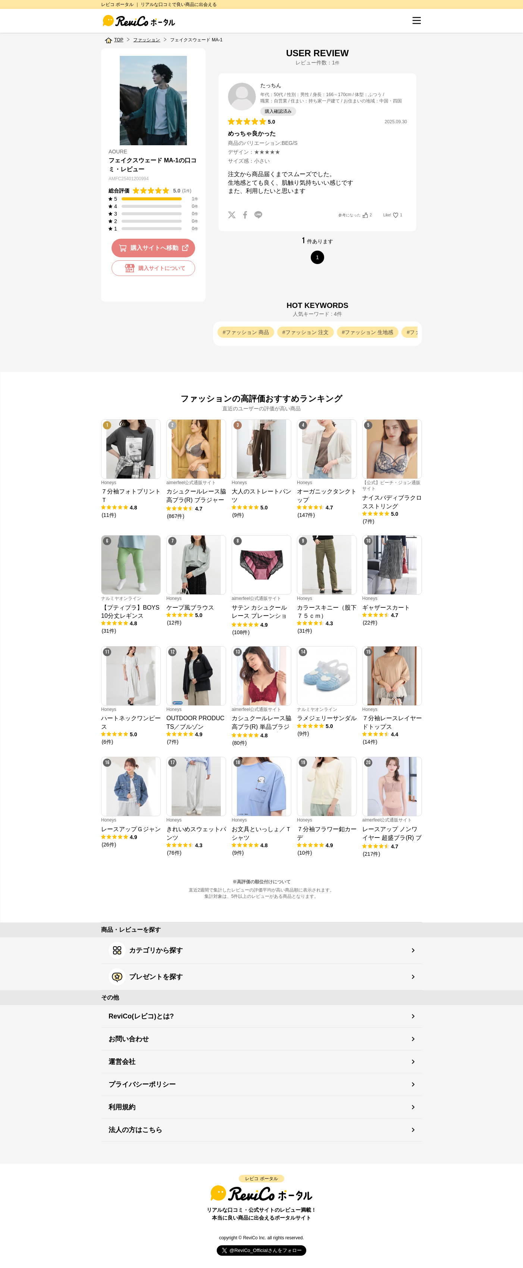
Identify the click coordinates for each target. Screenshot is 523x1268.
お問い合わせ (129, 1039)
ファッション (146, 39)
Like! (392, 215)
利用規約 (122, 1107)
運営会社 (122, 1061)
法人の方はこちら (135, 1130)
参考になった (355, 215)
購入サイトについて (153, 268)
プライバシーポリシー (142, 1084)
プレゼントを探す (146, 976)
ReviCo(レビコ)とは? (141, 1016)
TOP (118, 39)
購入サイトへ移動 (155, 248)
